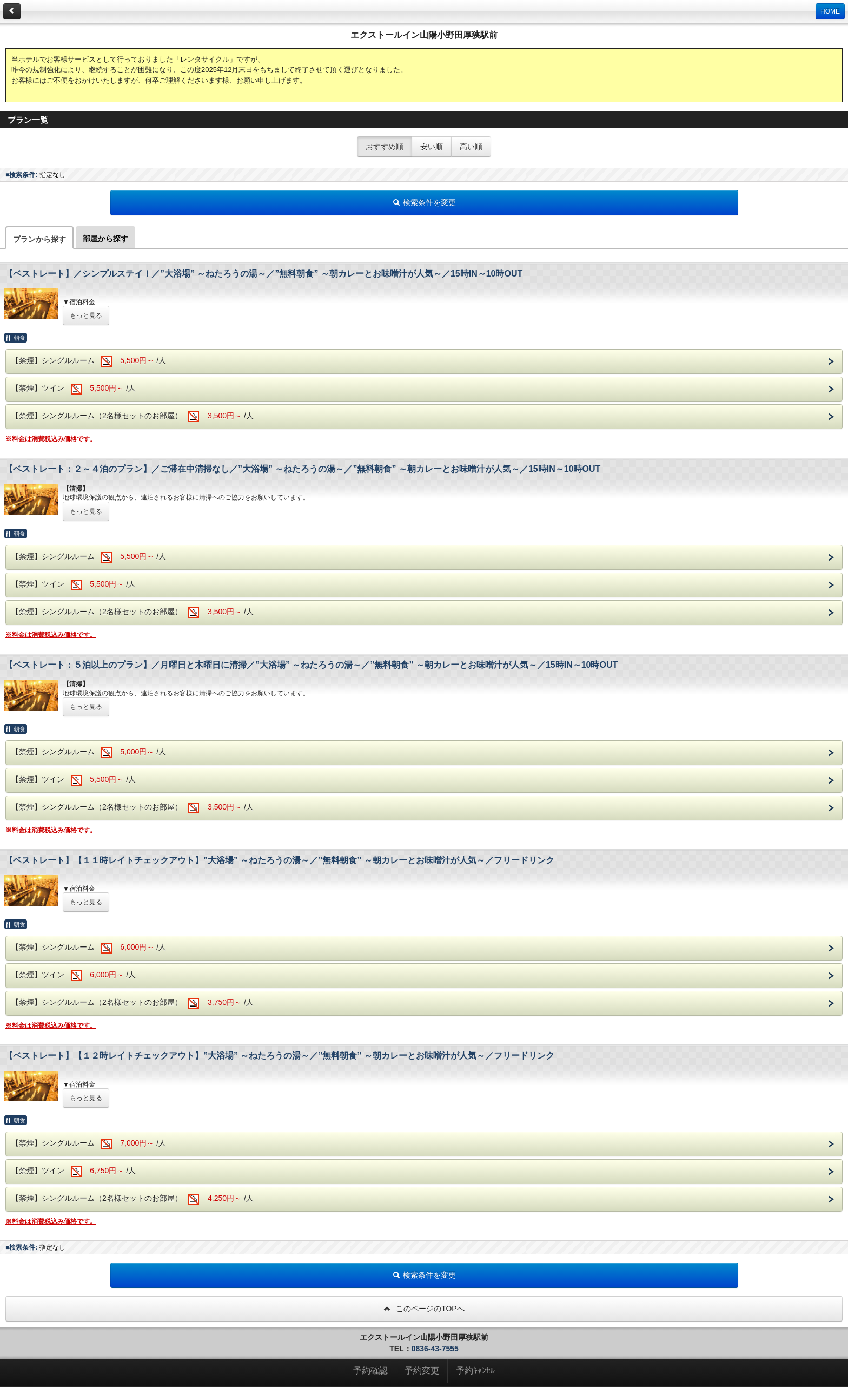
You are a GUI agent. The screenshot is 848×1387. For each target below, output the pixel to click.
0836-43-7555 (435, 1348)
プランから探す (39, 239)
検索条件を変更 (424, 202)
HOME (830, 11)
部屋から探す (105, 238)
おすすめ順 (384, 146)
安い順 (431, 146)
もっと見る (86, 315)
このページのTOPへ (423, 1308)
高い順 (471, 146)
